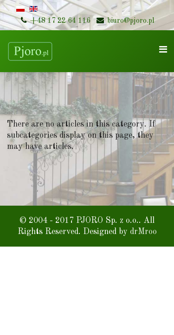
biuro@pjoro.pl (131, 21)
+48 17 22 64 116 (60, 21)
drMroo (143, 232)
